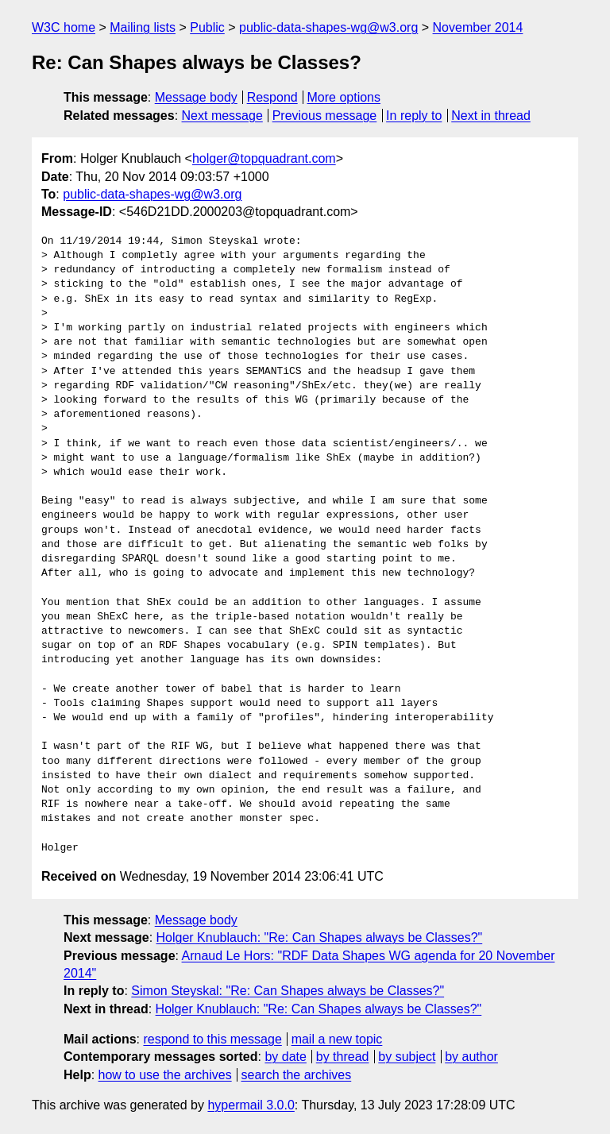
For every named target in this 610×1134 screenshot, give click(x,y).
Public (207, 27)
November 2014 (478, 27)
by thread (342, 1056)
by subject (406, 1056)
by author (471, 1056)
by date (285, 1056)
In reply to (414, 115)
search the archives (296, 1075)
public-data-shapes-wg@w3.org (328, 27)
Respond (272, 97)
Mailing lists (143, 27)
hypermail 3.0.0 (250, 1105)
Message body (196, 97)
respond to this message (212, 1039)
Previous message (324, 115)
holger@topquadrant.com (264, 158)
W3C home (63, 27)
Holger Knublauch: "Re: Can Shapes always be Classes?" (319, 937)
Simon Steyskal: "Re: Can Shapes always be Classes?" (287, 990)
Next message (222, 115)
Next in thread (491, 115)
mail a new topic (337, 1039)
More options (344, 97)
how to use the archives (165, 1075)
